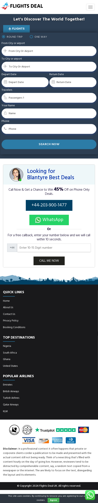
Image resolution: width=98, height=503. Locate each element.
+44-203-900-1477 (49, 205)
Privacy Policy (10, 321)
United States (10, 366)
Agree (53, 500)
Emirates (7, 385)
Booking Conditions (14, 327)
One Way (38, 37)
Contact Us (9, 314)
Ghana (6, 359)
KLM (5, 411)
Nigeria (7, 346)
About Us (8, 307)
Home (6, 301)
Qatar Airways (10, 405)
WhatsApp (49, 220)
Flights (16, 28)
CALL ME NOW (49, 260)
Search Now (49, 144)
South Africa (10, 353)
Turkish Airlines (11, 398)
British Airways (11, 391)
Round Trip (12, 37)
